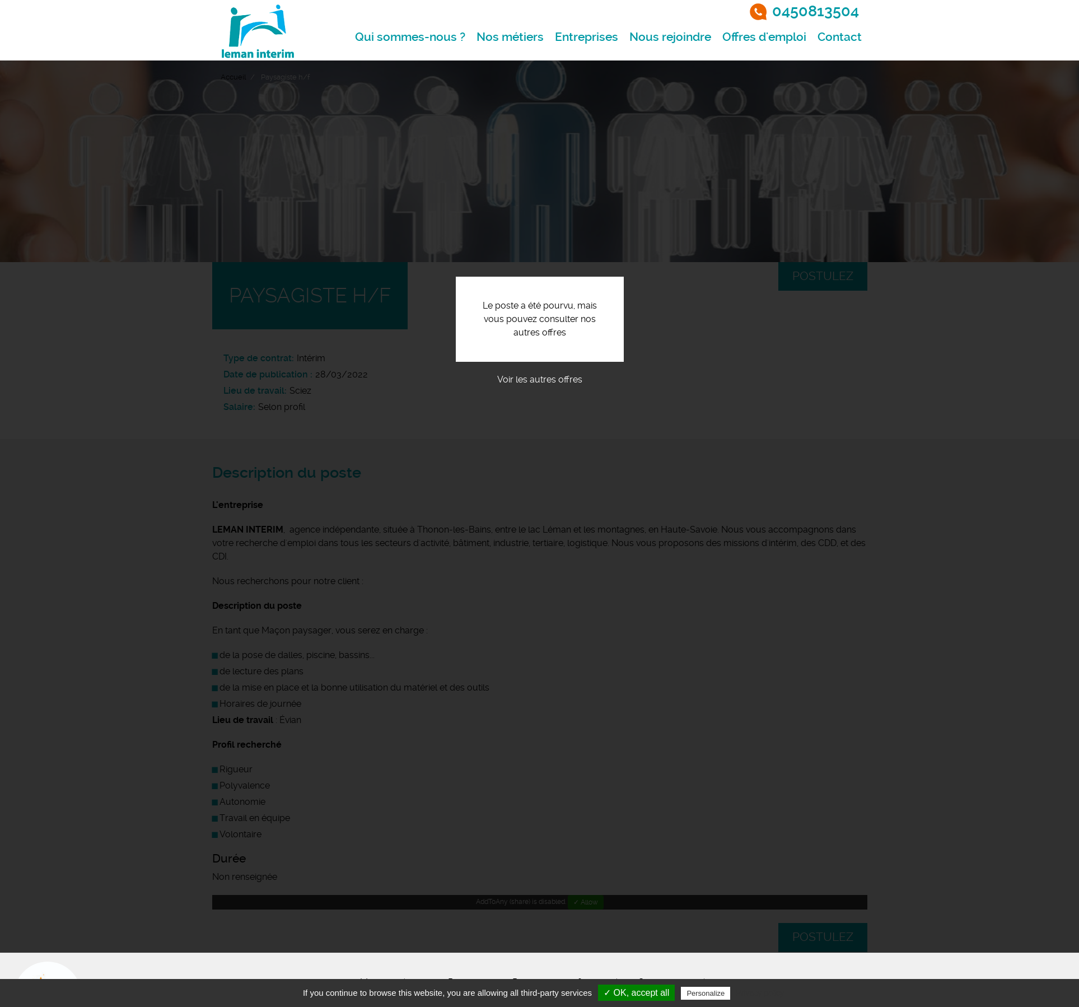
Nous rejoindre (670, 37)
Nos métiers (510, 37)
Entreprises (586, 37)
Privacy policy (760, 993)
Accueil (233, 77)
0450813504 (815, 11)
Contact (840, 37)
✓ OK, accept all (636, 992)
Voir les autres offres (539, 379)
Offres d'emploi (764, 37)
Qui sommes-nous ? (410, 37)
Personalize (705, 993)
